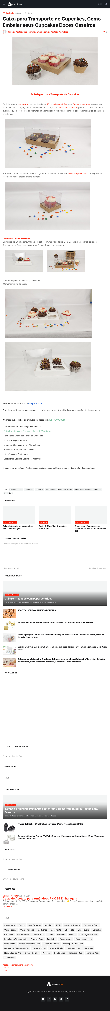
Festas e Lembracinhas (83, 490)
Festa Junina (9, 943)
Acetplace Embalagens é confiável (18, 965)
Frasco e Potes (39, 948)
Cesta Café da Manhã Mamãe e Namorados (53, 527)
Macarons (88, 948)
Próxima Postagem (97, 568)
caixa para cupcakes (68, 107)
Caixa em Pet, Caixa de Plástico (16, 239)
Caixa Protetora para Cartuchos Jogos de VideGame (27, 431)
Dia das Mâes (23, 934)
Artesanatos (9, 925)
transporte (23, 104)
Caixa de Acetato (24, 13)
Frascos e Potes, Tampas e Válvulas (20, 449)
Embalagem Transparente (15, 939)
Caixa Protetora (27, 930)
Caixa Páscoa (10, 930)
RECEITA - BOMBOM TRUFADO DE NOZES (37, 610)
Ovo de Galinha (32, 953)
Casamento (29, 490)
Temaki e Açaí (92, 953)
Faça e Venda (51, 490)
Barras (21, 925)
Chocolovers (83, 930)
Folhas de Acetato (51, 943)
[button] (3, 4)
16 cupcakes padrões (57, 104)
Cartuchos (42, 930)
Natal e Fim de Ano (12, 953)
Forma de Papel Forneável (15, 440)
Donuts (72, 934)
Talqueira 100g (75, 953)
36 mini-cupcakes (81, 104)
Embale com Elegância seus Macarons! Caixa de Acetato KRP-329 (90, 528)
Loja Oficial (7, 967)
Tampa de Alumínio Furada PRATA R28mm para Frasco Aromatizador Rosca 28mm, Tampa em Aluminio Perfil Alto (61, 837)
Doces (50, 934)
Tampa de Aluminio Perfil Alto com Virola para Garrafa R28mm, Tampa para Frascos (56, 622)
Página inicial (8, 13)
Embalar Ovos (37, 939)
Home (5, 970)
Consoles (97, 930)
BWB (58, 925)
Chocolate (69, 930)
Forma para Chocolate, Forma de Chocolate (23, 436)
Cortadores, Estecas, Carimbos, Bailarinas (22, 459)
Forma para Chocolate (73, 943)
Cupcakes (39, 490)
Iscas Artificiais (56, 948)
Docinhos (61, 934)
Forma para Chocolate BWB (16, 948)
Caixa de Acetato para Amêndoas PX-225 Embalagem (18, 527)
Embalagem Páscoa (88, 934)
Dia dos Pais (38, 934)
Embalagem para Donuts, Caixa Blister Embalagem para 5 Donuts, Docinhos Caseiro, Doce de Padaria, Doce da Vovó (61, 635)
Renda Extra (8, 493)
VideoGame (9, 957)
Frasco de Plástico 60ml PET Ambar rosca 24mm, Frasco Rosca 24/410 (50, 824)
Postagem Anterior (12, 568)
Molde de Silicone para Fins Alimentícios (22, 445)
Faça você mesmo (65, 490)
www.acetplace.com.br (79, 173)
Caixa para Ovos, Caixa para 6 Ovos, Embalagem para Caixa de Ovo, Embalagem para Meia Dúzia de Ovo (62, 648)
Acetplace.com (35, 403)
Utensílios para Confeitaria (16, 454)
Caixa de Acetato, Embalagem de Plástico (22, 426)
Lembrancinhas (73, 948)
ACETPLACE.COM (57, 420)
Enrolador (51, 939)
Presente (97, 490)
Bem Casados (34, 925)
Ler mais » (7, 906)
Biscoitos (48, 925)
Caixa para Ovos (91, 925)
